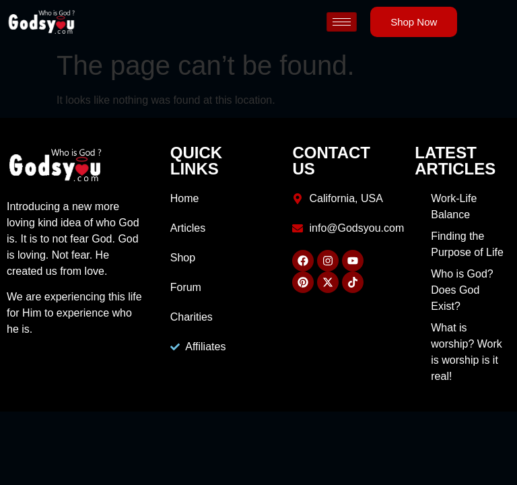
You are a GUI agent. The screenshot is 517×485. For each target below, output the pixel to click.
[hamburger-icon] (341, 22)
